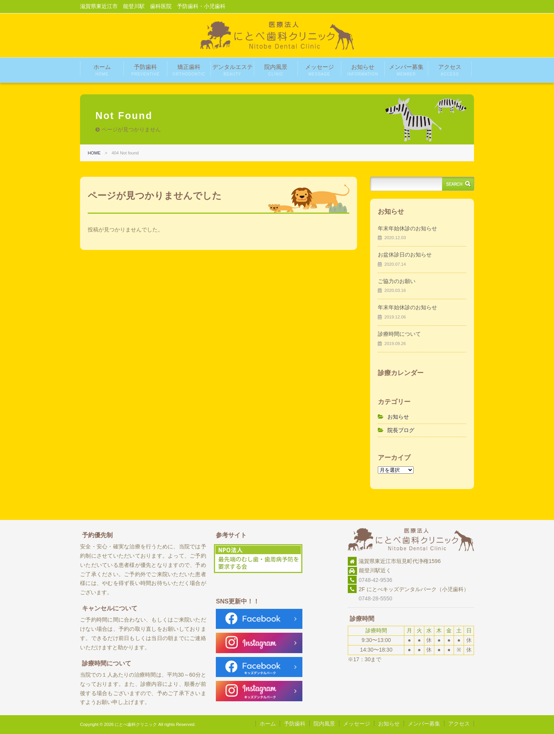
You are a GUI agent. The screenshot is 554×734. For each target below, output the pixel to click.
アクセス (449, 70)
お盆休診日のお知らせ (405, 254)
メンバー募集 (406, 70)
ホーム (102, 70)
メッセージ (319, 70)
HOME (94, 153)
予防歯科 (145, 70)
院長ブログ (400, 430)
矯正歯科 (188, 70)
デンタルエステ (232, 70)
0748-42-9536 (375, 580)
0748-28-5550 (370, 598)
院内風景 (275, 70)
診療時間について (399, 334)
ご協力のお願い (397, 281)
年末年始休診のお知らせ (407, 228)
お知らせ (362, 70)
